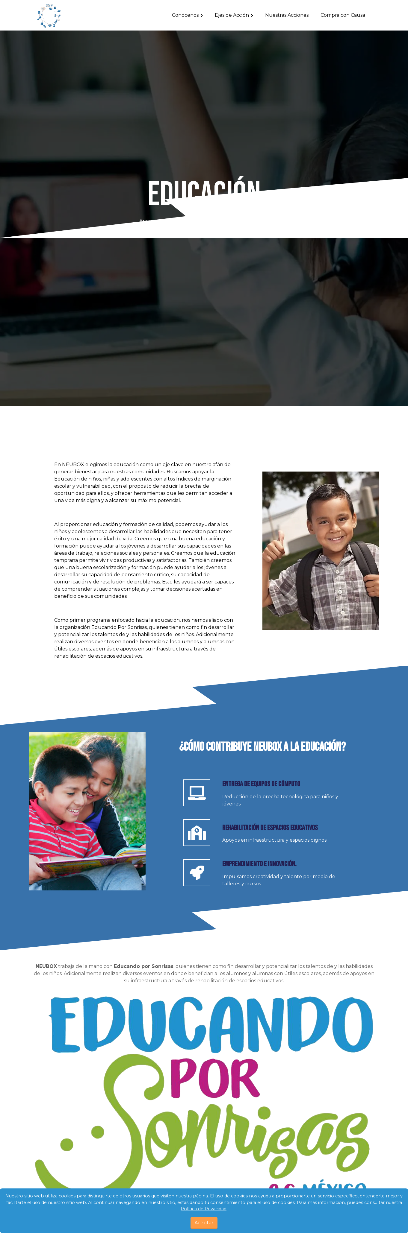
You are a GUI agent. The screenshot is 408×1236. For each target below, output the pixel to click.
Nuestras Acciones (287, 15)
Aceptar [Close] (204, 1223)
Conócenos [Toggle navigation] (185, 15)
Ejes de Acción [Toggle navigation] (232, 15)
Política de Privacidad (203, 1208)
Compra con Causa (343, 15)
